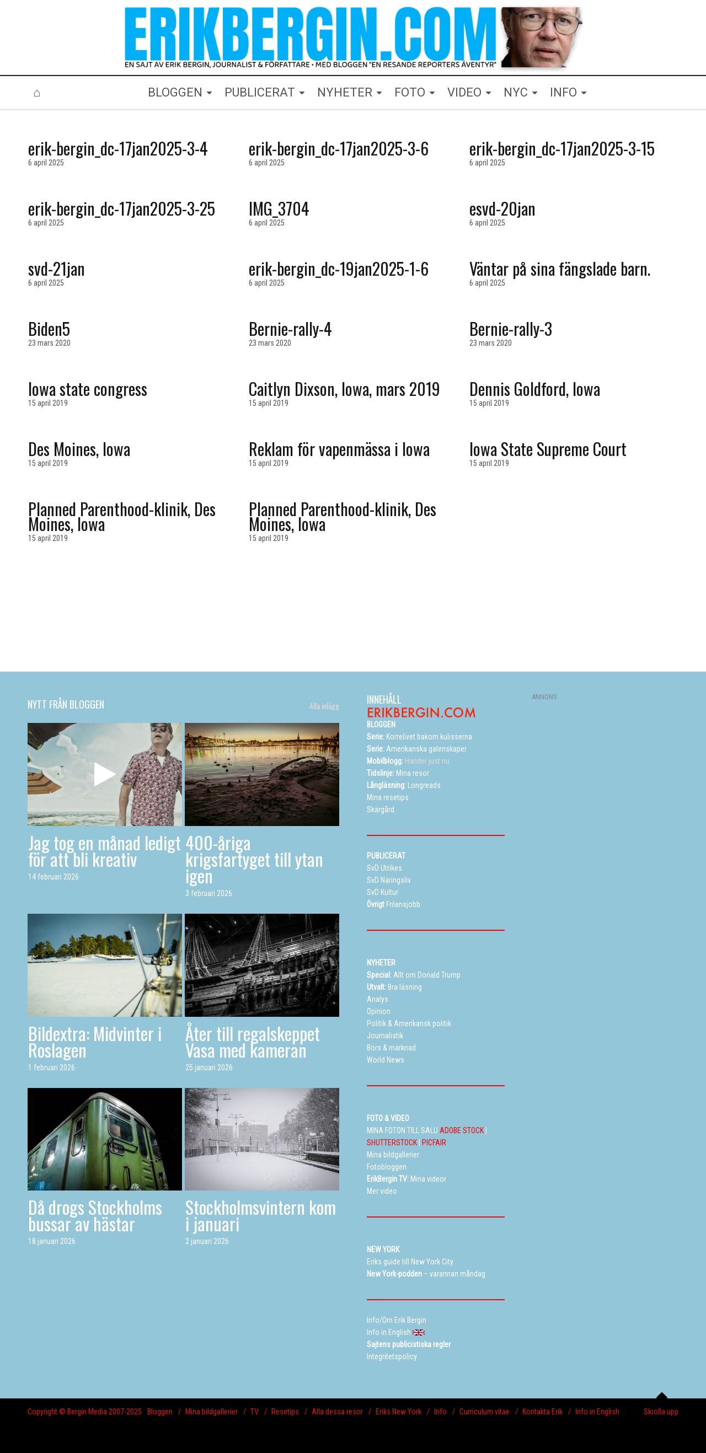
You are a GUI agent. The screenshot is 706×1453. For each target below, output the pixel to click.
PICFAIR (434, 1142)
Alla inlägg (324, 706)
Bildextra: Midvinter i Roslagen (95, 1041)
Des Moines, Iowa (79, 448)
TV (254, 1411)
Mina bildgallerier (211, 1411)
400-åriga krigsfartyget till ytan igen (254, 858)
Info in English (597, 1411)
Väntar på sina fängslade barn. (559, 268)
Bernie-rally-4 (290, 328)
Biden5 (49, 328)
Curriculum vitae (484, 1411)
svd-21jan (56, 268)
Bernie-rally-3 (510, 328)
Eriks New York (398, 1411)
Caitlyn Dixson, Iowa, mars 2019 (344, 388)
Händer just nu (408, 761)
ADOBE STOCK (462, 1130)
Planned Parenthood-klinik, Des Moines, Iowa (122, 516)
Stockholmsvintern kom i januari (260, 1215)
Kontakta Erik (542, 1411)
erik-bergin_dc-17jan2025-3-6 (339, 148)
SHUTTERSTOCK (392, 1142)
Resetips (285, 1411)
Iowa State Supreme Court (548, 448)
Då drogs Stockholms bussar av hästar (95, 1215)
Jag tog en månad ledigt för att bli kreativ (104, 850)
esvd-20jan (502, 208)
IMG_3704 (279, 208)
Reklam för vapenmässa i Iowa (339, 448)
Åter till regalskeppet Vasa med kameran (252, 1041)
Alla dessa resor (337, 1411)
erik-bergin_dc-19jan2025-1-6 (339, 268)
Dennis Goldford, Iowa (534, 388)
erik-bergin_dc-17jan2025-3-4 (118, 148)
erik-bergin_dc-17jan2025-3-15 (562, 148)
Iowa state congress (87, 388)
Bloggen (160, 1411)
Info (440, 1411)
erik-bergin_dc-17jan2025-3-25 (121, 208)
